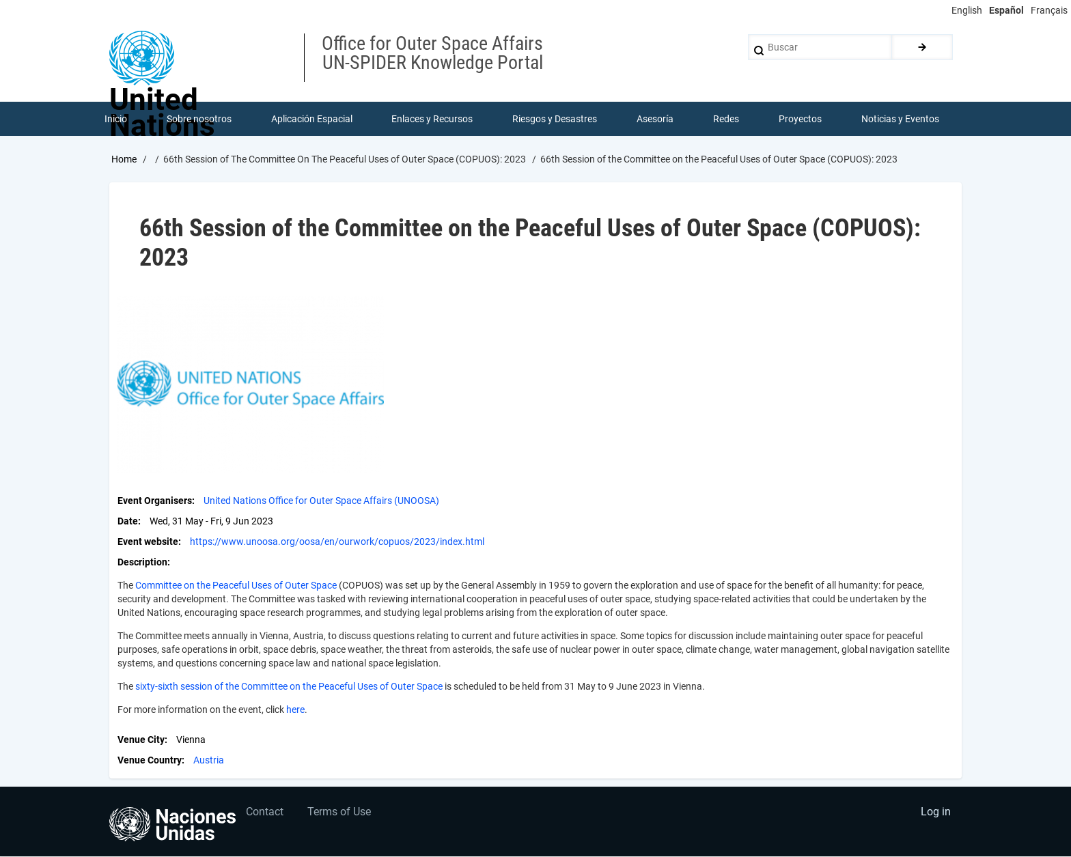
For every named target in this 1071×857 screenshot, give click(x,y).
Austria (208, 760)
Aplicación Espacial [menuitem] (311, 118)
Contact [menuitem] (265, 812)
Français (1049, 10)
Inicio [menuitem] (116, 118)
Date (127, 521)
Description (142, 562)
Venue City (141, 740)
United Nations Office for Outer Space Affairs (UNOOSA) (321, 501)
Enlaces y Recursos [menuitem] (432, 118)
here (295, 710)
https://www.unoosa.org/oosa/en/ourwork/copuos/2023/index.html (337, 542)
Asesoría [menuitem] (655, 118)
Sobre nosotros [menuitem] (199, 118)
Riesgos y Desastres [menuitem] (555, 118)
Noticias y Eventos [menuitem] (900, 118)
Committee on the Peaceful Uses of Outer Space (236, 585)
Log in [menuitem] (936, 812)
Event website (147, 542)
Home (124, 159)
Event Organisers (154, 501)
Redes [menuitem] (726, 118)
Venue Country (149, 760)
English (966, 10)
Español (1006, 10)
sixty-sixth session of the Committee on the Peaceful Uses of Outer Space (289, 687)
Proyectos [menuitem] (800, 118)
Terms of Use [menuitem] (340, 812)
